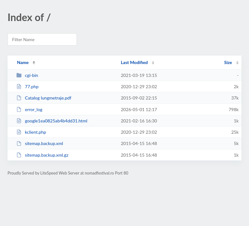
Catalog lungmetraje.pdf (43, 97)
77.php (27, 86)
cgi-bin (27, 75)
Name (23, 62)
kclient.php (31, 132)
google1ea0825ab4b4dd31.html (51, 120)
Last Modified (134, 62)
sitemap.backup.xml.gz (42, 155)
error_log (29, 109)
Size (228, 62)
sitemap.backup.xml (39, 143)
